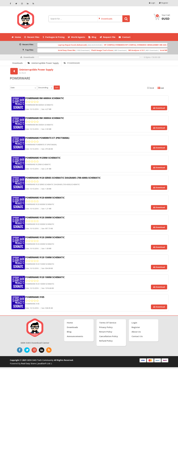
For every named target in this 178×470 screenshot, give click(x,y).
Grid (150, 88)
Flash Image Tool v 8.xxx (109, 50)
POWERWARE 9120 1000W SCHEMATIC (45, 277)
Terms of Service (107, 322)
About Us (136, 331)
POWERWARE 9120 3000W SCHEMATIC (45, 217)
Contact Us (137, 336)
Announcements (75, 336)
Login (152, 3)
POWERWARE (72, 63)
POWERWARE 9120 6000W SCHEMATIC (45, 197)
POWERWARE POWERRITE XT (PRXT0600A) (47, 137)
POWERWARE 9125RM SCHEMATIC (43, 157)
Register (163, 3)
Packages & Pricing (54, 37)
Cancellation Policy (108, 336)
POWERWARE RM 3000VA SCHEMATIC (44, 118)
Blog (92, 37)
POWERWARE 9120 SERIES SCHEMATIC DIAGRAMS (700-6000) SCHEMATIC (63, 177)
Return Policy (105, 331)
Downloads (17, 63)
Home (16, 37)
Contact (124, 37)
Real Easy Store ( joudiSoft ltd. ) (36, 363)
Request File (107, 37)
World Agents (76, 37)
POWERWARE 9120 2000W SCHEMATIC (45, 237)
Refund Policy (106, 340)
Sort (56, 87)
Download (159, 108)
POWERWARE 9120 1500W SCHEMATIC (45, 257)
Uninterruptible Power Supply (43, 63)
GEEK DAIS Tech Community (40, 360)
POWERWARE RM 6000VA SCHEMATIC (44, 98)
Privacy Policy (106, 327)
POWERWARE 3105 (34, 297)
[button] (126, 18)
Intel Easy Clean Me (73, 50)
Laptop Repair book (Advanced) (79, 45)
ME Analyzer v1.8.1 (143, 50)
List (161, 88)
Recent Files (31, 37)
